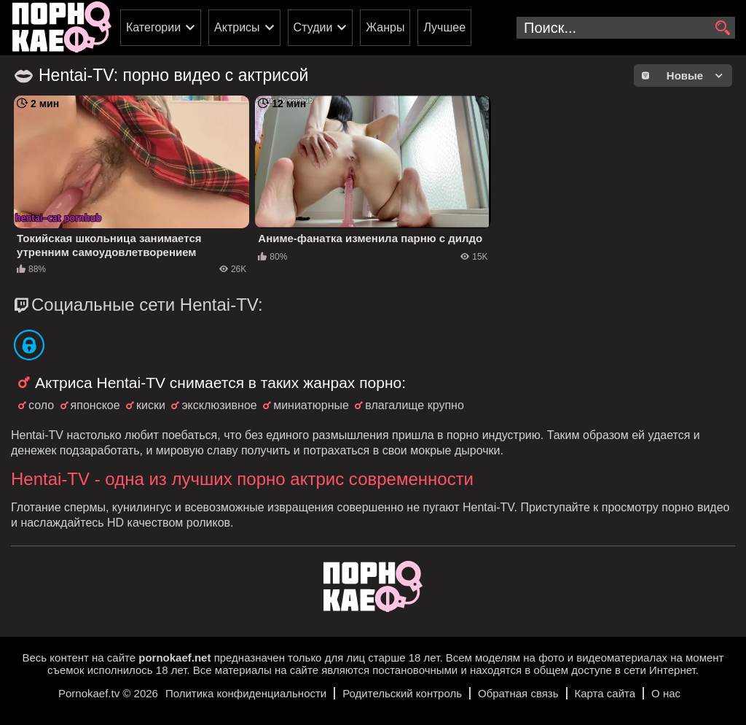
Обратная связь (518, 693)
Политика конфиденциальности (245, 693)
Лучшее (444, 27)
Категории (153, 27)
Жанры (385, 27)
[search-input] (626, 28)
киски (150, 405)
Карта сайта (605, 693)
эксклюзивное (218, 405)
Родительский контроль (402, 693)
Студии (313, 27)
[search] (722, 28)
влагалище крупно (414, 405)
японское (95, 405)
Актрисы (237, 27)
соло (41, 405)
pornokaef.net (174, 657)
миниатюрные (311, 405)
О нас (665, 693)
